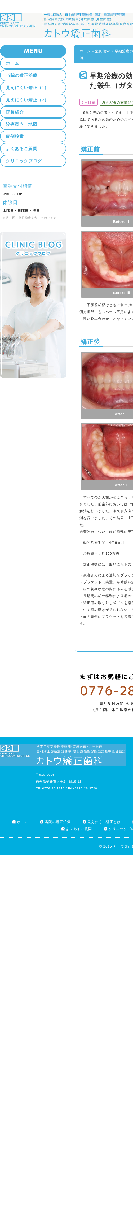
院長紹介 (15, 112)
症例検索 (102, 51)
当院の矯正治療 (21, 75)
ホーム (85, 51)
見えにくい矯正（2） (27, 100)
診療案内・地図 (21, 124)
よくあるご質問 (21, 148)
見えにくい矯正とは (104, 822)
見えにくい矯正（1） (27, 87)
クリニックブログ (24, 161)
